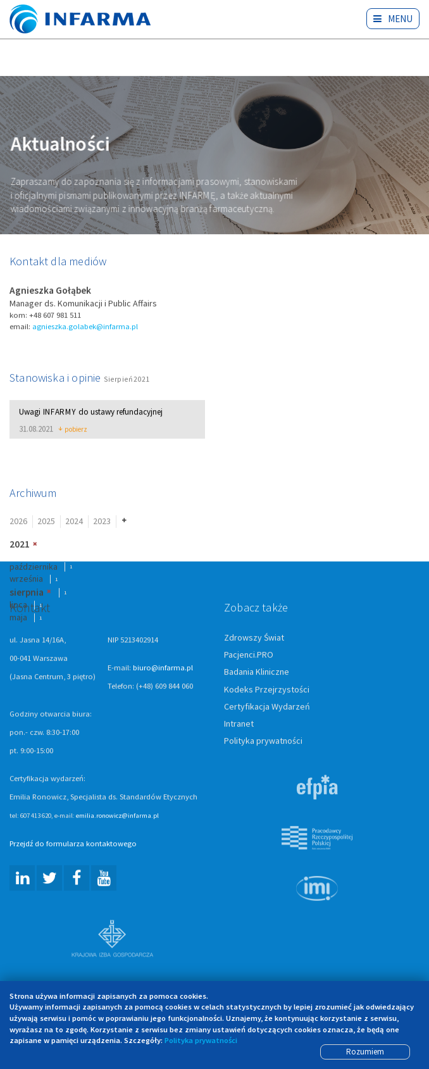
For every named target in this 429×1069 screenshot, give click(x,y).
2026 (18, 522)
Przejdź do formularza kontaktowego (73, 844)
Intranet (239, 724)
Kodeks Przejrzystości (266, 690)
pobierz (73, 430)
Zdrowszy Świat (254, 638)
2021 (19, 545)
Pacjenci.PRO (248, 655)
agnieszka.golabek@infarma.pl (85, 327)
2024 (74, 522)
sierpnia (26, 593)
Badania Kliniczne (256, 672)
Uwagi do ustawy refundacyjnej (91, 413)
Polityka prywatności (263, 741)
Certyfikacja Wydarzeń (267, 707)
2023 (102, 522)
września (26, 579)
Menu (393, 19)
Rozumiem (365, 1051)
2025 (46, 522)
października (33, 567)
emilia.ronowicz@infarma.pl (117, 816)
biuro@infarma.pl (163, 668)
